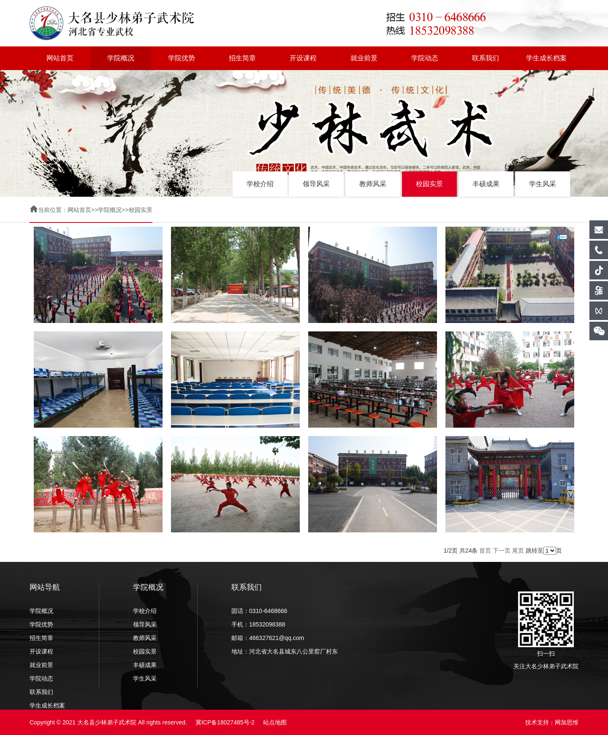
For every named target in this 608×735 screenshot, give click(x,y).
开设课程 (303, 58)
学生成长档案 (546, 58)
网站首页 (59, 58)
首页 (485, 550)
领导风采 (316, 183)
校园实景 (429, 183)
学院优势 (181, 58)
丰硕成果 (485, 183)
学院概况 (120, 58)
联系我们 (485, 58)
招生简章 (242, 58)
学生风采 (542, 183)
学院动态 (424, 58)
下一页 (501, 550)
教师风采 (372, 183)
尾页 (518, 550)
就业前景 (363, 58)
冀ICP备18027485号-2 (225, 722)
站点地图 (275, 722)
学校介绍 (260, 183)
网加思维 (566, 722)
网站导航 (45, 587)
